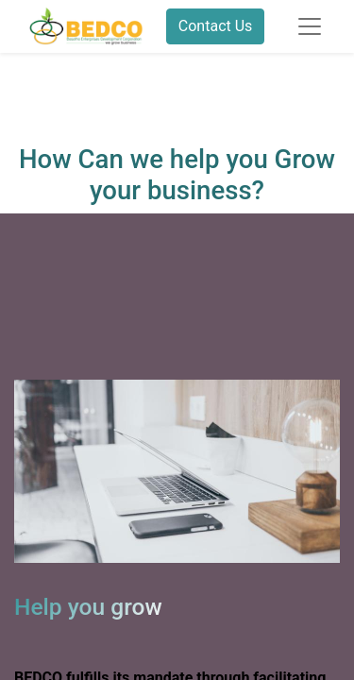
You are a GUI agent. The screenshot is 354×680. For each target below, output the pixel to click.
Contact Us (215, 26)
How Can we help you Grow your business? (177, 175)
